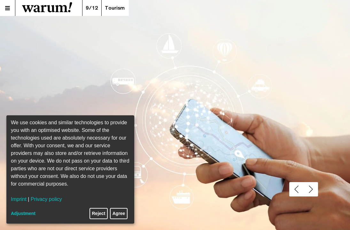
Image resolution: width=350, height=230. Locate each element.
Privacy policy (46, 199)
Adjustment (23, 213)
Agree (119, 213)
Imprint (19, 199)
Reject (98, 213)
